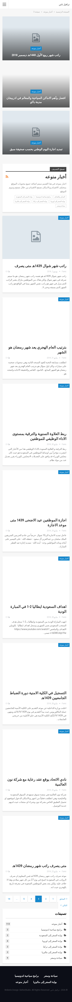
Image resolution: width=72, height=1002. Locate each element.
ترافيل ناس (64, 4)
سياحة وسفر (61, 206)
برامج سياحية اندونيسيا (43, 197)
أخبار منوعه (36, 48)
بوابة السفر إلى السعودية (24, 197)
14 (9, 899)
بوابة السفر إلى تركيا (40, 201)
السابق (63, 898)
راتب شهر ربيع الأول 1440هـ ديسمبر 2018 (36, 55)
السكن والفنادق (60, 197)
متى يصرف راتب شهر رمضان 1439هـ (39, 866)
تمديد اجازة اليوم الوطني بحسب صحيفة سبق (36, 149)
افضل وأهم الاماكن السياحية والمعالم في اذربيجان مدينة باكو (36, 100)
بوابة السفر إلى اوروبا (58, 201)
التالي (64, 905)
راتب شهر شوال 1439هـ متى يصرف (40, 266)
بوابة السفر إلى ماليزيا (22, 201)
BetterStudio (25, 990)
